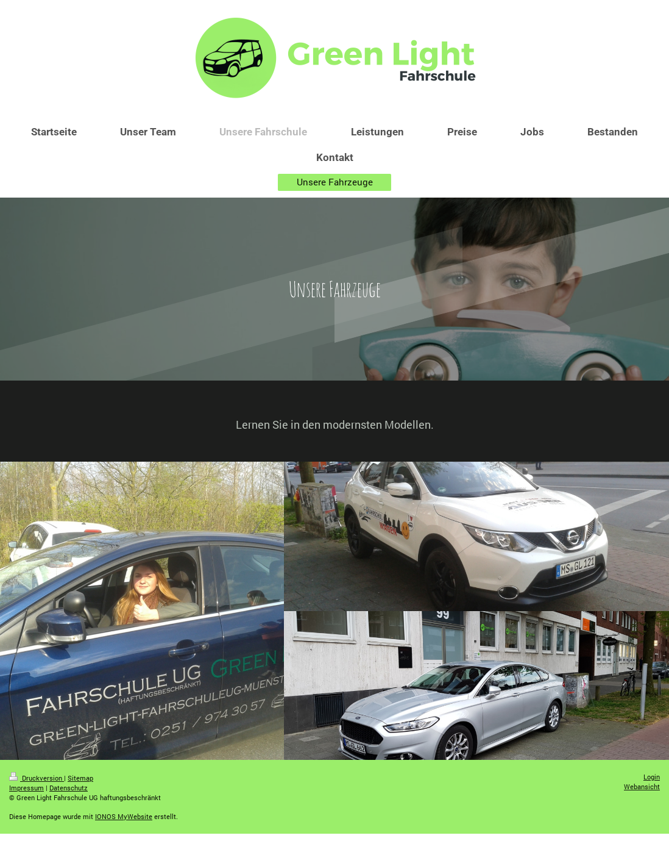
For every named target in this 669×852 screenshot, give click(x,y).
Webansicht (642, 786)
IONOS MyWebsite (123, 816)
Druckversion (36, 777)
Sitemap (80, 777)
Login (651, 776)
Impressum (26, 787)
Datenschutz (68, 787)
